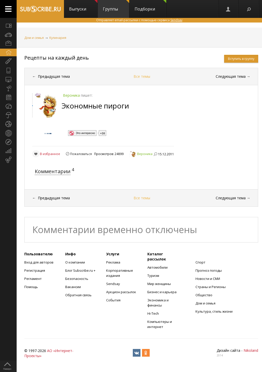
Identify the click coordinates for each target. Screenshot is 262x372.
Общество (203, 295)
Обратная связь (78, 295)
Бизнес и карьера (162, 292)
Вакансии (73, 287)
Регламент (33, 278)
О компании (75, 262)
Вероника (144, 154)
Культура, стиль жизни (214, 311)
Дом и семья (34, 38)
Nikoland (251, 350)
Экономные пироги (95, 106)
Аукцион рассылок (121, 292)
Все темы (142, 76)
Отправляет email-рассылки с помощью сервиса (139, 20)
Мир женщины (159, 283)
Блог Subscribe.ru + (80, 270)
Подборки (150, 6)
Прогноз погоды (208, 270)
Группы (116, 6)
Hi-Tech (153, 313)
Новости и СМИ (207, 278)
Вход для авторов (38, 262)
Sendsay (113, 283)
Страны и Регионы (210, 287)
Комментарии (52, 171)
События (113, 300)
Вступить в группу (241, 59)
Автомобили (157, 267)
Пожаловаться (81, 154)
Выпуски (83, 6)
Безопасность (76, 278)
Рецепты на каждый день (56, 57)
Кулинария (57, 38)
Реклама (113, 262)
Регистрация (34, 270)
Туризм (153, 275)
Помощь (31, 287)
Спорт (200, 262)
